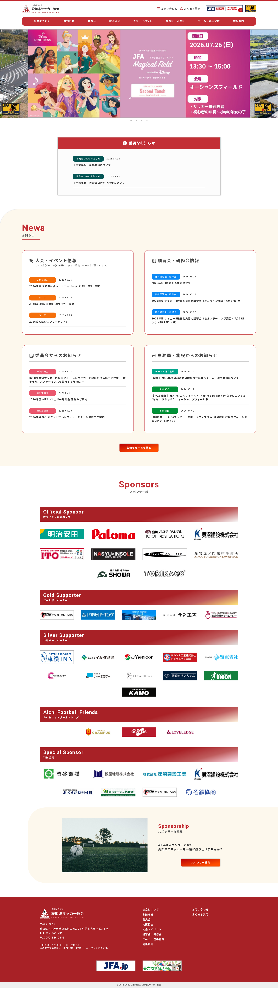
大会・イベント (142, 21)
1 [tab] (131, 120)
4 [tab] (147, 120)
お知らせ (68, 21)
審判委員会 (43, 393)
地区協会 (114, 21)
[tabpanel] (139, 73)
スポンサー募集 (200, 862)
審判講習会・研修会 (166, 276)
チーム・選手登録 (209, 21)
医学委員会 (43, 371)
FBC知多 (165, 389)
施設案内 (238, 21)
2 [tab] (136, 120)
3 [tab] (141, 120)
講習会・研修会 (175, 21)
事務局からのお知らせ (88, 159)
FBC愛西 (165, 411)
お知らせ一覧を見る (139, 447)
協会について (42, 21)
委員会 (92, 21)
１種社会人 (43, 280)
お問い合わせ (167, 8)
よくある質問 (190, 8)
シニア (42, 297)
